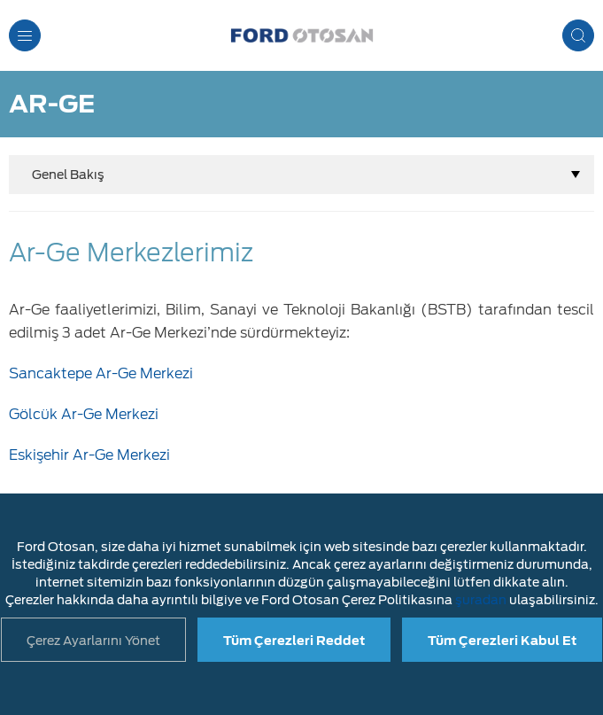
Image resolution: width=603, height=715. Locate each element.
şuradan (480, 600)
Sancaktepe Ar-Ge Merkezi (101, 373)
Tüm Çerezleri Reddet (294, 640)
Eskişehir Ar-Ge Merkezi (89, 455)
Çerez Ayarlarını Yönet (93, 640)
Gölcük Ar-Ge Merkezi (83, 414)
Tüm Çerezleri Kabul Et (502, 640)
